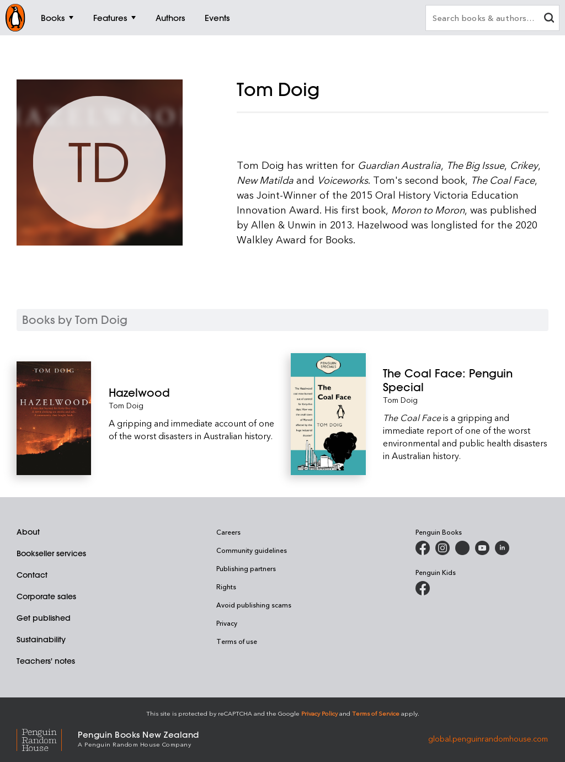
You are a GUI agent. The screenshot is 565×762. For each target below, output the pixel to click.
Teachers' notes (46, 661)
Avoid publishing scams (253, 605)
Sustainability (41, 639)
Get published (44, 618)
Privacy (226, 623)
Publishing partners (246, 568)
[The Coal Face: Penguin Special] (465, 380)
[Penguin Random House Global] (47, 738)
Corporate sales (46, 596)
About (28, 532)
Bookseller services (51, 553)
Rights (226, 587)
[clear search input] (549, 19)
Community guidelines (251, 550)
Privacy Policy (319, 713)
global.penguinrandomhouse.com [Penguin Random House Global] (488, 738)
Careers (228, 532)
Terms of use (236, 641)
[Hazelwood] (191, 392)
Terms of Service (375, 713)
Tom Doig (126, 405)
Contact (32, 575)
